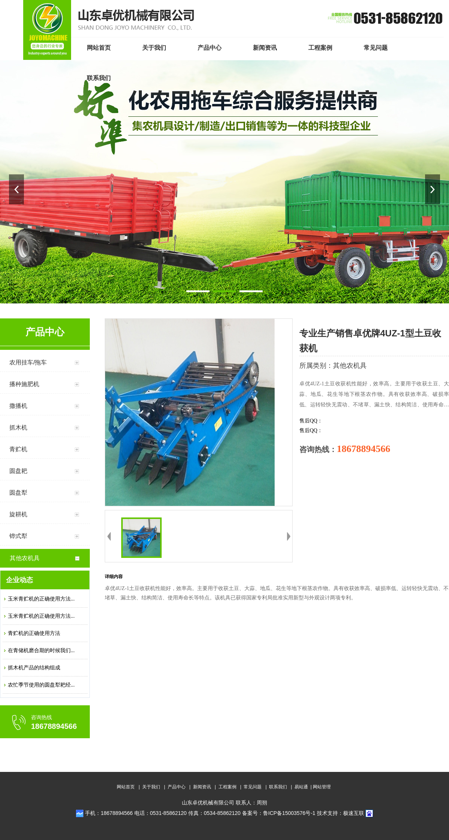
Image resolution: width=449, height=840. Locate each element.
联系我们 (278, 786)
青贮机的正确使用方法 (34, 633)
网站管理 (322, 786)
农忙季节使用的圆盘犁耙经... (41, 685)
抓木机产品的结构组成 (34, 668)
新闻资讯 (202, 786)
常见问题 (253, 786)
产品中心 (177, 786)
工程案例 (227, 786)
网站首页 (126, 786)
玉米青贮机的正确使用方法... (41, 599)
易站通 (303, 786)
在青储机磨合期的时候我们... (41, 650)
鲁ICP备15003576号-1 (289, 813)
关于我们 (151, 786)
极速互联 (353, 813)
